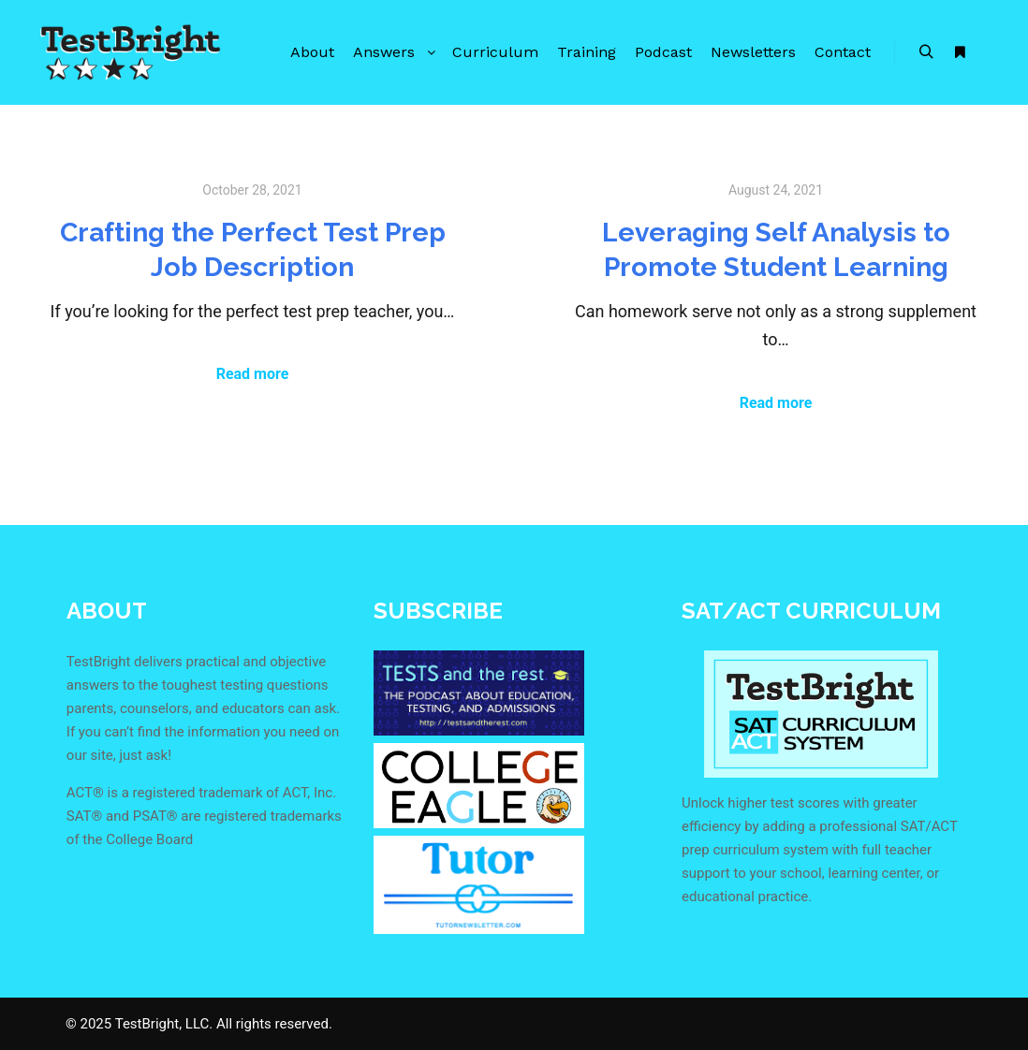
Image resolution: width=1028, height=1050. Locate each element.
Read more (252, 374)
